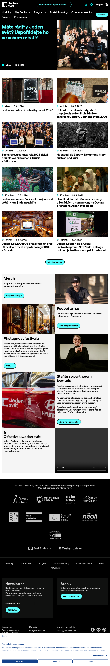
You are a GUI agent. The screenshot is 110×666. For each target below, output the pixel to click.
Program (39, 12)
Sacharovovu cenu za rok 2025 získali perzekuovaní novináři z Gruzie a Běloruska (25, 158)
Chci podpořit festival (69, 326)
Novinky (6, 12)
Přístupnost (21, 17)
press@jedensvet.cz (66, 630)
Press (5, 17)
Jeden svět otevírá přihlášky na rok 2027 (27, 110)
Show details (98, 655)
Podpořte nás (102, 14)
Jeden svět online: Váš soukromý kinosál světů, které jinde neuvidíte (27, 200)
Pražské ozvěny (59, 12)
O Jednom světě (80, 12)
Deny (91, 661)
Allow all (19, 661)
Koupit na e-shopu (14, 296)
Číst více (10, 366)
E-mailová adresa (13, 600)
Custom (55, 661)
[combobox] (54, 4)
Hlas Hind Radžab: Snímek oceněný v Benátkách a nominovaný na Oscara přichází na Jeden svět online (80, 202)
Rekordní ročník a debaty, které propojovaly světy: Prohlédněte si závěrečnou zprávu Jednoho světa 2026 (82, 113)
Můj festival (21, 12)
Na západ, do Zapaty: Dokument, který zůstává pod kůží (81, 156)
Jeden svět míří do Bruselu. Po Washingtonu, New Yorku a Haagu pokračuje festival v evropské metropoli (81, 247)
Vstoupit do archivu (71, 596)
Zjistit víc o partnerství (69, 422)
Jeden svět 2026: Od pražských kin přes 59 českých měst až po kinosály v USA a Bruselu (27, 247)
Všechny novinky (55, 262)
